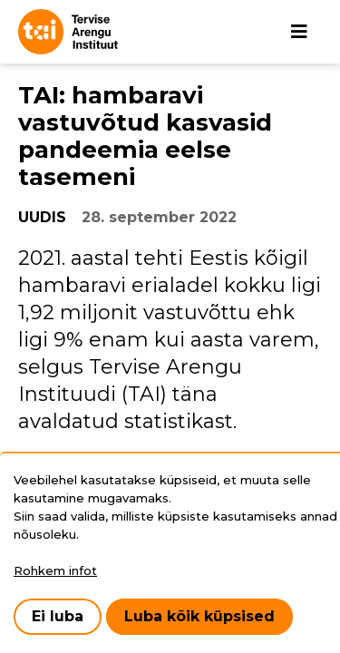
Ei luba (57, 616)
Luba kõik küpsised (199, 616)
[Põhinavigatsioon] (299, 31)
